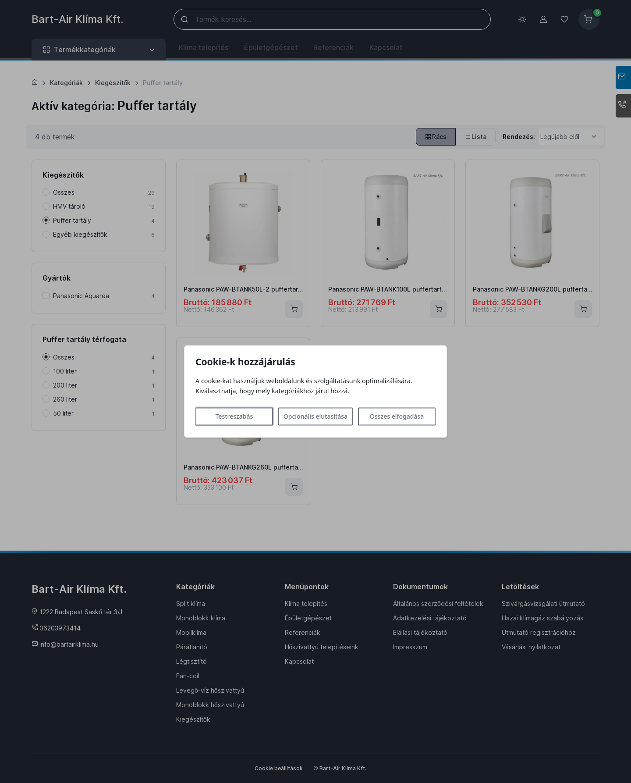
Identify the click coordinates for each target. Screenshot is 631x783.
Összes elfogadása (397, 417)
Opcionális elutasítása (315, 417)
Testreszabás (234, 417)
